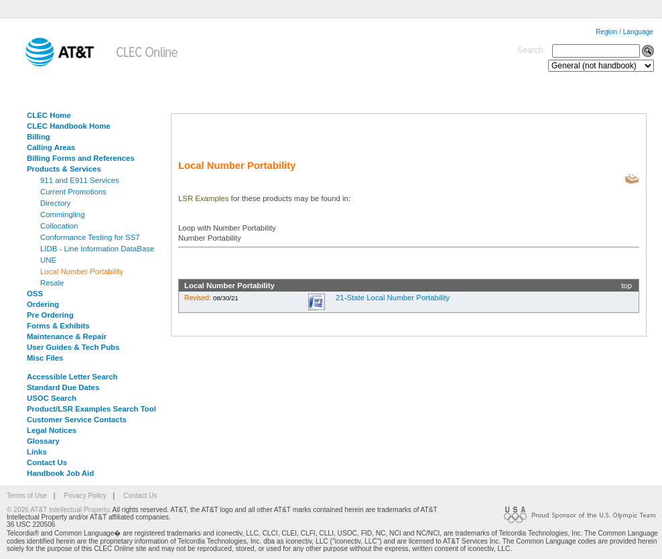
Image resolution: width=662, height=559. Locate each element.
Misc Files (45, 358)
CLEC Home (49, 115)
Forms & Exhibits (58, 326)
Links (37, 452)
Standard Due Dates (63, 387)
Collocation (59, 226)
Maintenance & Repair (67, 336)
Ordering (43, 304)
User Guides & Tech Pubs (73, 347)
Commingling (62, 214)
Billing (38, 137)
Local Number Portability (81, 271)
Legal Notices (51, 430)
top (626, 286)
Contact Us (47, 462)
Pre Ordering (50, 315)
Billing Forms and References (81, 158)
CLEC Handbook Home (69, 126)
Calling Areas (51, 147)
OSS (35, 294)
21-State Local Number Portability (393, 298)
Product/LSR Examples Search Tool (91, 409)
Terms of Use (27, 495)
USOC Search (51, 398)
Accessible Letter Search (72, 377)
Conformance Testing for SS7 (90, 237)
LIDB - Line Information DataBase (97, 249)
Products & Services (64, 169)
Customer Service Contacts (77, 420)
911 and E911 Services (79, 180)
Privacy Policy (85, 495)
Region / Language (624, 32)
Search (530, 50)
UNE (48, 260)
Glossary (43, 441)
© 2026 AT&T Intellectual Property (58, 509)
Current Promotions (73, 192)
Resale (52, 283)
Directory (55, 203)
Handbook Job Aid (60, 473)
